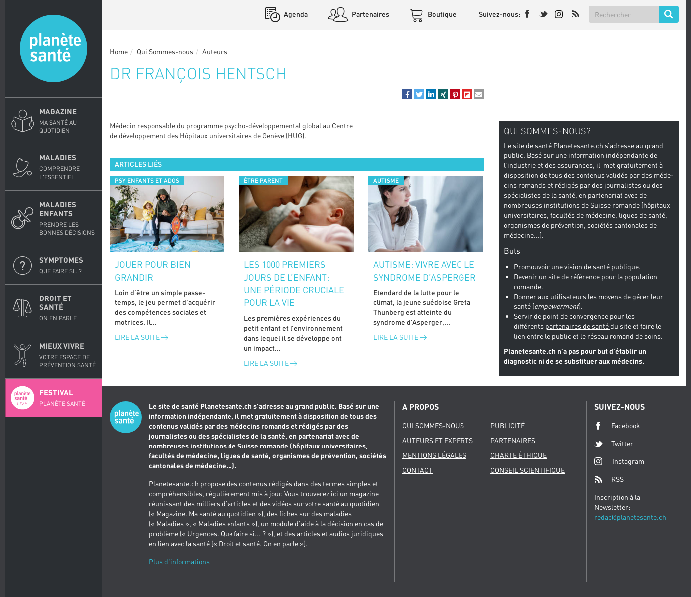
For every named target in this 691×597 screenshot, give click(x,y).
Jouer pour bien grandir (153, 271)
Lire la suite (141, 337)
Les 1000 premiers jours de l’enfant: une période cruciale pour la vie (294, 283)
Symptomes (67, 265)
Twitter (613, 443)
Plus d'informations (179, 561)
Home (119, 51)
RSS (609, 479)
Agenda (295, 14)
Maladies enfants (67, 218)
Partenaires (369, 14)
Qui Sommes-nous (165, 51)
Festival (67, 398)
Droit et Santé (67, 308)
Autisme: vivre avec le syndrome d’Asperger (424, 271)
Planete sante (53, 48)
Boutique (441, 14)
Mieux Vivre (67, 355)
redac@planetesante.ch (630, 517)
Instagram (619, 461)
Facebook (617, 426)
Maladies (67, 167)
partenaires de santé (577, 326)
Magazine (67, 121)
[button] (407, 94)
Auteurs (214, 51)
